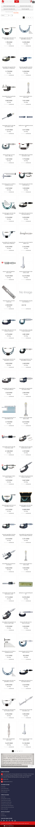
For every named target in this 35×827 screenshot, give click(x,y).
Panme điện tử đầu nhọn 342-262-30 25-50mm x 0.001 (26, 155)
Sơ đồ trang (3, 815)
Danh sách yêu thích (5, 790)
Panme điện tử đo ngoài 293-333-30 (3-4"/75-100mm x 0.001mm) (25, 535)
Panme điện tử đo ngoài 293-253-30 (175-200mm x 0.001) (9, 710)
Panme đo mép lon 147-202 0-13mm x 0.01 (9, 301)
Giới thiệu (3, 797)
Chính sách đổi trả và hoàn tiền (7, 807)
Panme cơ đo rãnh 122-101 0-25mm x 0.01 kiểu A (26, 622)
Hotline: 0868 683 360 (9, 826)
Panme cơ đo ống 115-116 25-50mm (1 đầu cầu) (9, 155)
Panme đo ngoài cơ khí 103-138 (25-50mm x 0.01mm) (26, 652)
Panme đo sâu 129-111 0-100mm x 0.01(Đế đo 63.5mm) (9, 184)
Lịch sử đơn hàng (4, 788)
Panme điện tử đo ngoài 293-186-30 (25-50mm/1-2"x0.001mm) (9, 67)
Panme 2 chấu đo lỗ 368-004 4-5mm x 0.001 (9, 739)
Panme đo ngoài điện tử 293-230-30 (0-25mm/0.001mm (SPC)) (9, 535)
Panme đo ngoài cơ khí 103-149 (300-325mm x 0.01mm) (9, 360)
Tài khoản (3, 786)
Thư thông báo (4, 792)
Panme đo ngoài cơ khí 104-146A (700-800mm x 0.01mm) (25, 506)
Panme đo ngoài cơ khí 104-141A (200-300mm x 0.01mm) (8, 681)
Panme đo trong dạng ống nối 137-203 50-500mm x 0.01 (9, 418)
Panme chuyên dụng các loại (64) (9, 5)
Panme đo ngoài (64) (25, 8)
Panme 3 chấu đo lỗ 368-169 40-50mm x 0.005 (25, 418)
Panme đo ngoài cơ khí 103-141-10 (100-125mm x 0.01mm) (9, 38)
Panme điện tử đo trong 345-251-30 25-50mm (9, 564)
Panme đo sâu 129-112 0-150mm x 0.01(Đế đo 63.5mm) (9, 652)
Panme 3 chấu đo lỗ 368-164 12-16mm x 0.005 (25, 564)
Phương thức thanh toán (6, 802)
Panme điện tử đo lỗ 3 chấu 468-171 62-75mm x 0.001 (8, 447)
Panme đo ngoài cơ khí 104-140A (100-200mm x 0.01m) (8, 214)
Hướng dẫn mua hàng (5, 798)
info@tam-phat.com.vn (6, 781)
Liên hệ (2, 814)
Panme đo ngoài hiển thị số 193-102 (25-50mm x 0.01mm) (25, 360)
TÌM (17, 1)
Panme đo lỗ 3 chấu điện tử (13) (9, 8)
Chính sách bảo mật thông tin (7, 805)
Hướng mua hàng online (6, 803)
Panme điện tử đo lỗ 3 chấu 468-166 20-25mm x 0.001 (8, 593)
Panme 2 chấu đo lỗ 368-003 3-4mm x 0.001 (9, 272)
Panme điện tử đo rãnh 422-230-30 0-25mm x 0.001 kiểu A (26, 476)
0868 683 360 (4, 779)
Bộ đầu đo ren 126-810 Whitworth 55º (26, 593)
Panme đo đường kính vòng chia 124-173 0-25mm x (25, 301)
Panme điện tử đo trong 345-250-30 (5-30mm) (9, 97)
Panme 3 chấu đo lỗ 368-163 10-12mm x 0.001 (25, 97)
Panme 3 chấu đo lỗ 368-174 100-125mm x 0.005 (25, 272)
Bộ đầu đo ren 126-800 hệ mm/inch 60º (26, 126)
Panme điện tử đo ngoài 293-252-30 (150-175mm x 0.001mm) (9, 243)
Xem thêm (16, 12)
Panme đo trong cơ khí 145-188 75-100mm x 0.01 (26, 243)
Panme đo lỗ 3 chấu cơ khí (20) (25, 5)
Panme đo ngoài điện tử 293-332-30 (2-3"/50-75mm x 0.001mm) (25, 67)
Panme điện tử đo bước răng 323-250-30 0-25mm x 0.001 (26, 447)
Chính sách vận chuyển (6, 800)
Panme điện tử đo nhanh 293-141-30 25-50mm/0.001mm (26, 681)
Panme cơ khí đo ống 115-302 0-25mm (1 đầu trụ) (9, 476)
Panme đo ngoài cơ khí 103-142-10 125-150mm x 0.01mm (9, 506)
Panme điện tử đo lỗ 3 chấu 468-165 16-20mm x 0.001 (8, 126)
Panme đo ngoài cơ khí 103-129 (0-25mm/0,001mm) (26, 184)
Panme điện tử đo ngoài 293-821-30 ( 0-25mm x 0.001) (25, 389)
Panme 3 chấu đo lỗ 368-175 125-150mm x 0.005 (25, 739)
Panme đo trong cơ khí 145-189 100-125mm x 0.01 (26, 710)
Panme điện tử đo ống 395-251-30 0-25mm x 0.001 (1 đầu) (9, 622)
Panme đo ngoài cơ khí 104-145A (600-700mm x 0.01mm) (25, 38)
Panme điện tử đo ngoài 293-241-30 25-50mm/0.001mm (9, 389)
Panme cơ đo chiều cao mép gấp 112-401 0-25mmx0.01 (25, 330)
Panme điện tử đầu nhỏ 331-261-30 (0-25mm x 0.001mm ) (9, 330)
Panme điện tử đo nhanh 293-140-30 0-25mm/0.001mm (26, 214)
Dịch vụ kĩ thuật (4, 809)
